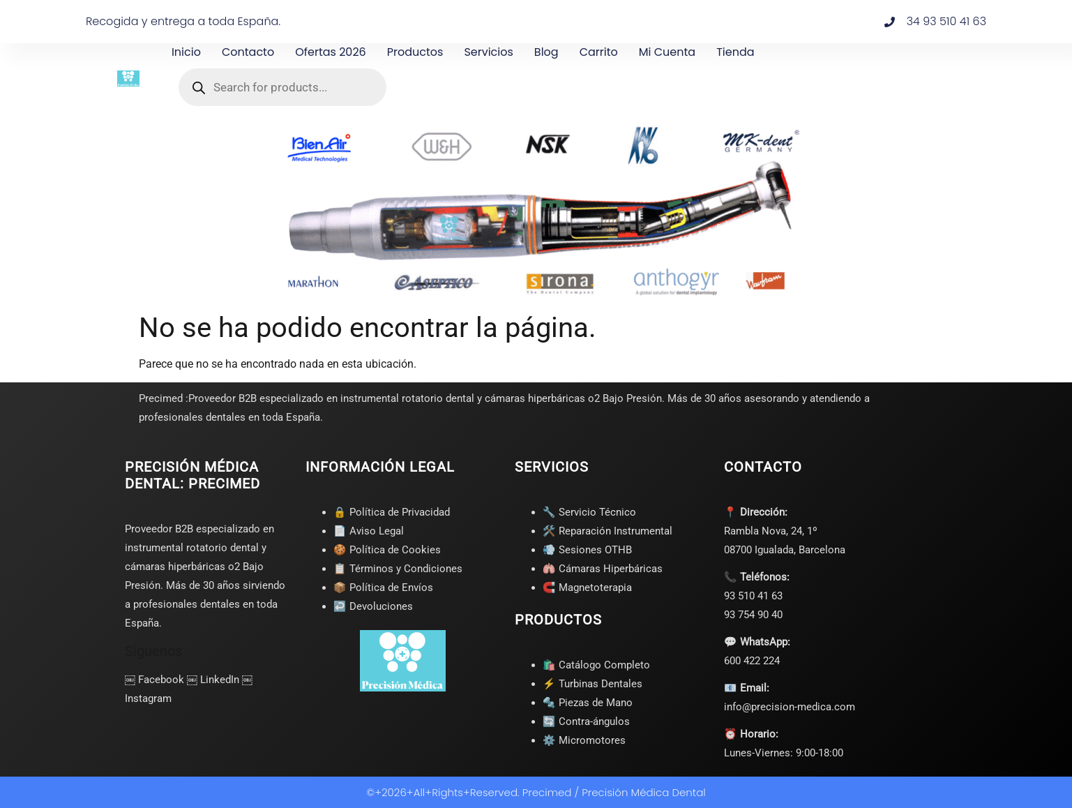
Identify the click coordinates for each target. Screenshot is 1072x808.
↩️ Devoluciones (373, 606)
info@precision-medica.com (789, 707)
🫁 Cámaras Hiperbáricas (603, 568)
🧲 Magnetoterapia (587, 587)
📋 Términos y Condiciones (397, 568)
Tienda (735, 52)
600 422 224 (752, 660)
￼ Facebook (154, 679)
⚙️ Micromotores (584, 740)
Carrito (599, 52)
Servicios (488, 52)
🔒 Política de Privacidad (391, 512)
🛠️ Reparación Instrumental (607, 531)
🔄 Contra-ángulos (586, 721)
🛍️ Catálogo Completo (596, 665)
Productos (415, 52)
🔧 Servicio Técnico (589, 512)
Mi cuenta (667, 52)
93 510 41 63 (753, 596)
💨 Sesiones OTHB (587, 550)
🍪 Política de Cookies (387, 550)
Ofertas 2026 (330, 52)
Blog (546, 52)
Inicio (186, 52)
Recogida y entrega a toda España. (183, 21)
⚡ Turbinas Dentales (592, 684)
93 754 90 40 (753, 614)
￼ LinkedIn (213, 679)
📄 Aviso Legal (368, 531)
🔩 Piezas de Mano (588, 702)
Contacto (248, 52)
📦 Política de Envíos (383, 587)
